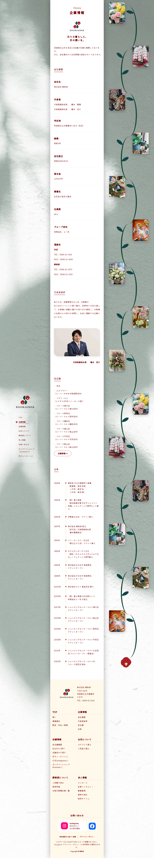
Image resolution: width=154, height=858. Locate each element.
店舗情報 (22, 426)
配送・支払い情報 (60, 725)
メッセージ (82, 782)
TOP (21, 417)
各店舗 (81, 725)
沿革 (80, 729)
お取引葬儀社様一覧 (61, 790)
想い (54, 717)
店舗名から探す (59, 752)
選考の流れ (82, 794)
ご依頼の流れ (58, 782)
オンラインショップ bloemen (25, 450)
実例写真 (56, 786)
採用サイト (83, 798)
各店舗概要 (57, 744)
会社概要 (82, 717)
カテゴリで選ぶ (84, 744)
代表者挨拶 (82, 721)
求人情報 (22, 440)
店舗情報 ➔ (63, 453)
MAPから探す (58, 748)
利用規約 (85, 844)
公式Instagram (60, 760)
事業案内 (56, 721)
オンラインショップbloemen (61, 765)
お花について (24, 431)
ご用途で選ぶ (83, 748)
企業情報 (22, 422)
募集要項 (82, 790)
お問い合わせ (24, 444)
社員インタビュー (85, 786)
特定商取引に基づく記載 (67, 837)
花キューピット (26, 456)
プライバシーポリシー (87, 837)
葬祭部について (25, 435)
